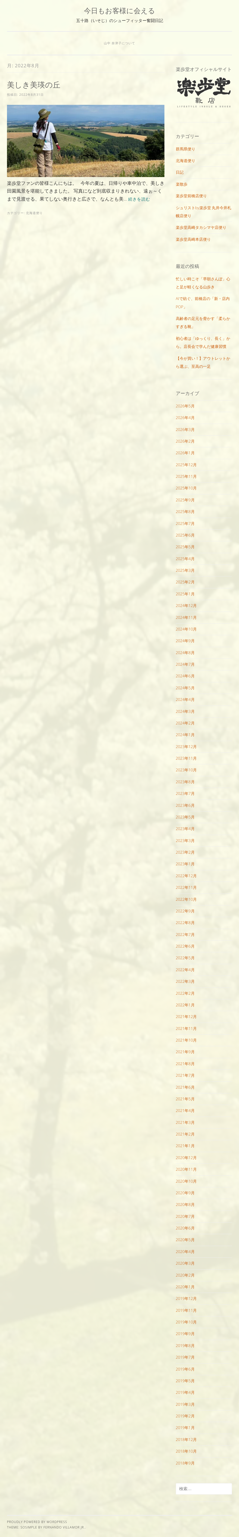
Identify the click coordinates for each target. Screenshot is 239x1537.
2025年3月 (185, 570)
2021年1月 (185, 1145)
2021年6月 (185, 1087)
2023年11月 (186, 758)
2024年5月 (185, 687)
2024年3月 (185, 711)
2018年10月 (186, 1451)
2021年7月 (185, 1075)
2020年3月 (185, 1263)
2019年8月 (185, 1345)
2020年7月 (185, 1216)
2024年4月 (185, 699)
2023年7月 (185, 793)
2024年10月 (186, 629)
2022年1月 (185, 1004)
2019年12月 (186, 1298)
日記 (180, 172)
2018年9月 (185, 1463)
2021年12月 (186, 1016)
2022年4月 (185, 969)
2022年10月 (186, 899)
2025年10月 (186, 488)
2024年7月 (185, 664)
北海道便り (34, 213)
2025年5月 (185, 546)
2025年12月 (186, 464)
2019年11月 (186, 1310)
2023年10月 (186, 769)
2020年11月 (186, 1169)
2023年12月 (186, 746)
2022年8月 (185, 922)
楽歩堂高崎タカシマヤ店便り (201, 227)
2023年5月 (185, 816)
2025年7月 (185, 523)
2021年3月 (185, 1122)
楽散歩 (181, 184)
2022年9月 (185, 910)
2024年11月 (186, 617)
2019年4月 (185, 1392)
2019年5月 (185, 1380)
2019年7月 (185, 1357)
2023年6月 (185, 805)
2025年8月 (185, 511)
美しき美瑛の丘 (36, 84)
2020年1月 (185, 1286)
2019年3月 (185, 1404)
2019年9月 (185, 1333)
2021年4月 (185, 1110)
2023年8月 (185, 781)
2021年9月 (185, 1051)
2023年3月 (185, 840)
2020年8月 (185, 1204)
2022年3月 (185, 981)
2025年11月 (186, 476)
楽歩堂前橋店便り (191, 195)
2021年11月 (186, 1028)
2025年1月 (185, 593)
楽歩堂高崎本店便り (193, 239)
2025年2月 (185, 581)
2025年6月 (185, 535)
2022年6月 (185, 946)
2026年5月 (185, 405)
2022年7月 (185, 934)
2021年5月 (185, 1098)
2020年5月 (185, 1239)
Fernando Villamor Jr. (64, 1527)
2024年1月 (185, 734)
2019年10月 (186, 1321)
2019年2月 (185, 1415)
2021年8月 (185, 1063)
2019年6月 (185, 1369)
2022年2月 (185, 993)
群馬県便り (185, 148)
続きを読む (140, 199)
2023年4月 (185, 828)
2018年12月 (186, 1439)
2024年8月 (185, 652)
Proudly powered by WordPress (37, 1522)
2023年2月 (185, 852)
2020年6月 (185, 1228)
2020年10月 (186, 1181)
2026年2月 (185, 441)
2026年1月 (185, 452)
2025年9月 (185, 499)
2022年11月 (186, 887)
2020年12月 (186, 1157)
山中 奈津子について (119, 43)
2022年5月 (185, 957)
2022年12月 (186, 875)
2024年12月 (186, 605)
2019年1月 (185, 1427)
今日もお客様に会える (119, 10)
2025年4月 (185, 558)
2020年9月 (185, 1192)
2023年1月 (185, 863)
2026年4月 (185, 417)
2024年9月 (185, 640)
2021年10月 (186, 1040)
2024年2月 (185, 723)
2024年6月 (185, 675)
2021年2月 (185, 1134)
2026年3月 (185, 429)
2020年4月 (185, 1251)
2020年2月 (185, 1275)
